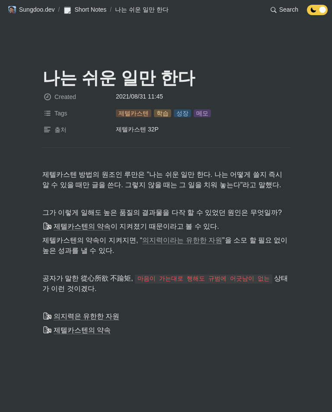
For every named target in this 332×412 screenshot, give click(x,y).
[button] (31, 10)
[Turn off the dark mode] (317, 12)
